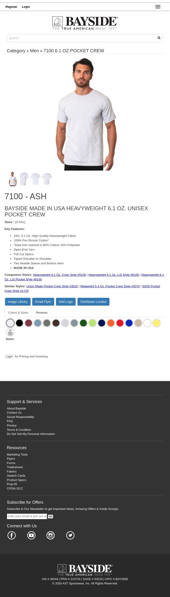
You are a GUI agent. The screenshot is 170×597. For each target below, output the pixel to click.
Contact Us (14, 412)
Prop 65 (12, 484)
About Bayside (16, 408)
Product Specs (16, 480)
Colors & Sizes (18, 312)
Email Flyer (43, 302)
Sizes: (10, 339)
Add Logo (66, 302)
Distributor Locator (93, 302)
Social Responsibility (20, 417)
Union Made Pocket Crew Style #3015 (52, 286)
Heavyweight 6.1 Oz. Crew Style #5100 (59, 274)
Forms (11, 463)
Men (34, 50)
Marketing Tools (17, 454)
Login (9, 356)
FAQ (10, 421)
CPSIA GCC (15, 488)
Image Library (18, 302)
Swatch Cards (16, 475)
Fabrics (12, 471)
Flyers (11, 458)
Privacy (12, 425)
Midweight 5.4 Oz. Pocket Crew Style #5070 (110, 286)
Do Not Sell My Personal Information (31, 434)
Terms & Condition (19, 429)
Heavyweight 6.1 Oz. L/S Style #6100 (113, 274)
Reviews (41, 312)
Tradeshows (15, 467)
